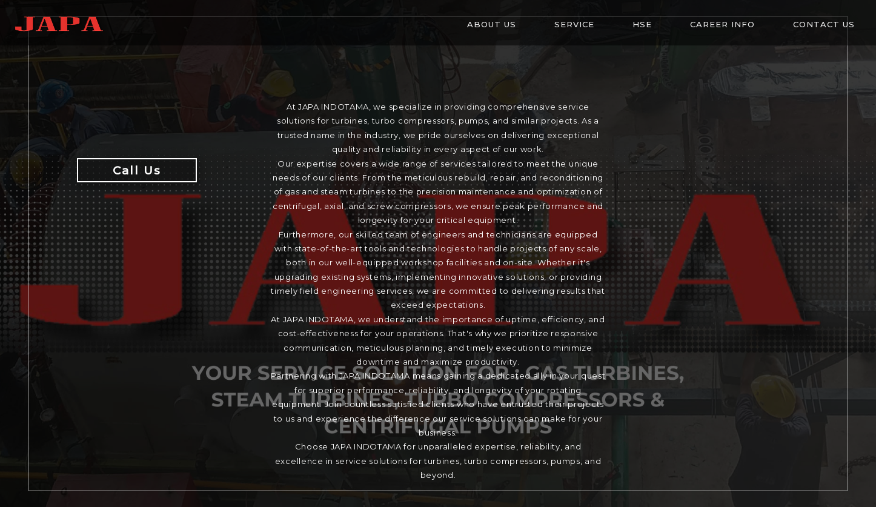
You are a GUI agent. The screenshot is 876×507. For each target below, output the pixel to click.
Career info (722, 24)
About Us (491, 24)
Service (574, 24)
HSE (642, 24)
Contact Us (824, 24)
